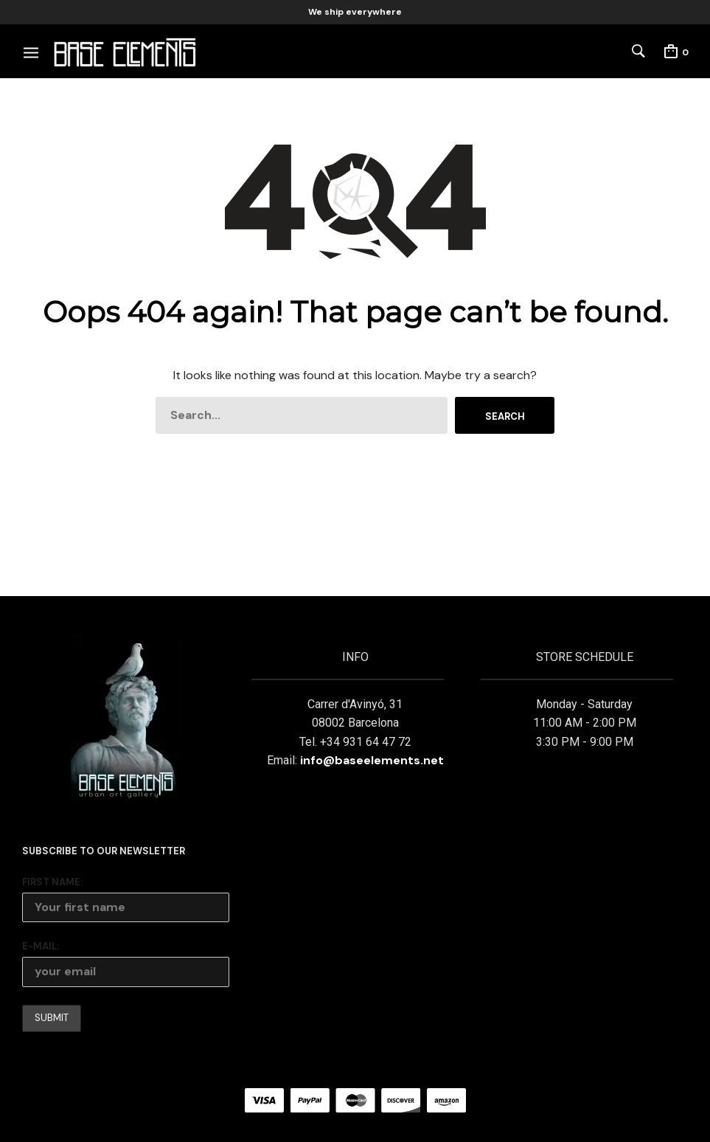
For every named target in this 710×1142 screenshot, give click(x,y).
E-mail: (40, 946)
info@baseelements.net (372, 760)
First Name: (52, 882)
